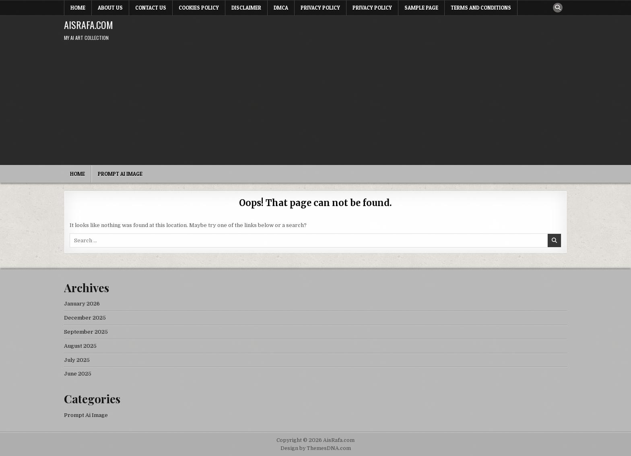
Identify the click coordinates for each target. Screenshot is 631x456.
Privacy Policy (320, 7)
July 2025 (77, 360)
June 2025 (77, 374)
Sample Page (421, 7)
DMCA (281, 7)
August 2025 (80, 346)
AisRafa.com (88, 24)
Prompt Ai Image (120, 174)
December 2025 (85, 318)
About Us (110, 7)
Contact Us (150, 7)
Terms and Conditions (481, 7)
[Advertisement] (315, 104)
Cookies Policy (199, 7)
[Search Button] (558, 7)
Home (77, 7)
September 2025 (86, 332)
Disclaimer (246, 7)
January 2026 (82, 304)
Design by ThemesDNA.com (315, 448)
